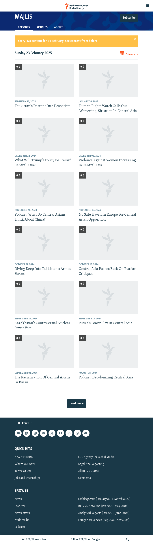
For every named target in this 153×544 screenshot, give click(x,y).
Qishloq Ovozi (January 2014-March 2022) (104, 499)
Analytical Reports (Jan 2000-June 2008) (104, 513)
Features (20, 506)
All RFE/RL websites (34, 539)
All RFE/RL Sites (88, 471)
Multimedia (22, 520)
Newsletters (22, 513)
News (18, 499)
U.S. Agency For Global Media (96, 457)
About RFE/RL (24, 457)
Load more (76, 403)
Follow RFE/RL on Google (85, 539)
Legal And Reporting (91, 464)
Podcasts (20, 527)
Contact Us (85, 478)
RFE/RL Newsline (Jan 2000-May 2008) (103, 506)
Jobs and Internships (27, 478)
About (58, 27)
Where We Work (25, 464)
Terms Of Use (23, 471)
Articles (42, 27)
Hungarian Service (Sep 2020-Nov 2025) (103, 520)
